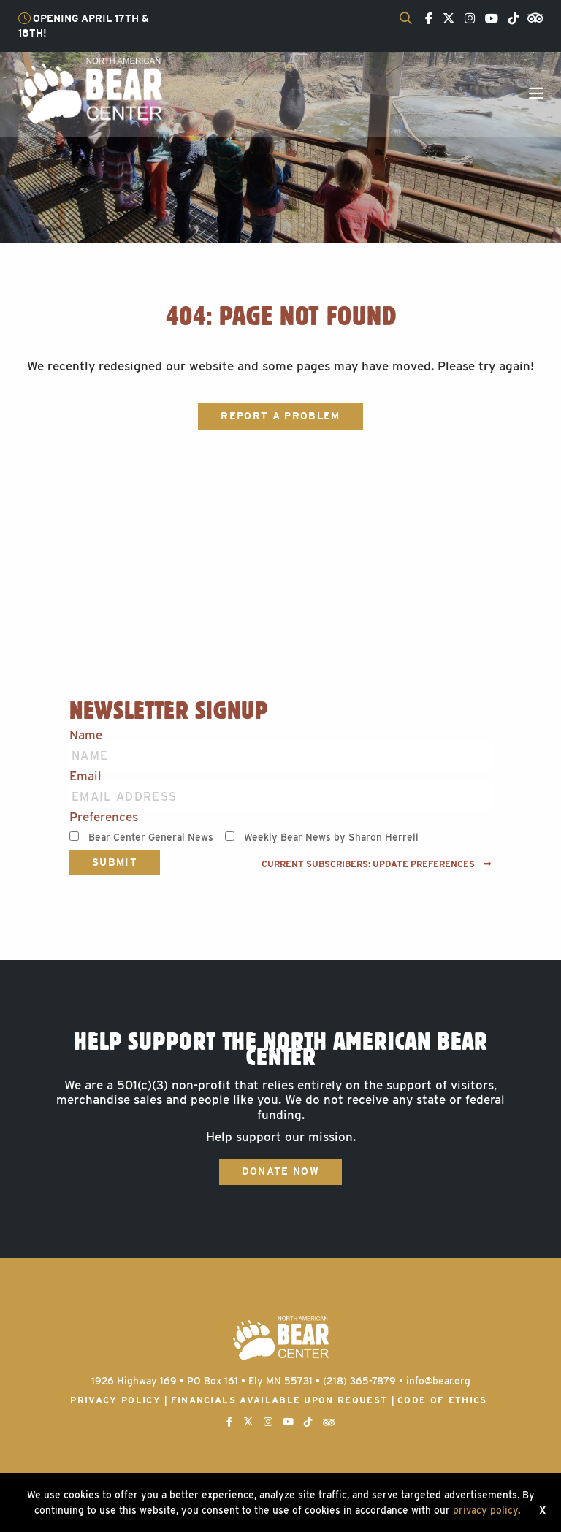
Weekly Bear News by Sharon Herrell (331, 837)
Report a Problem (280, 416)
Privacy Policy (115, 1400)
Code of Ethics (442, 1400)
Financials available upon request (279, 1400)
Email (85, 776)
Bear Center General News (150, 837)
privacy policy (485, 1510)
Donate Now (280, 1171)
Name (85, 735)
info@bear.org (438, 1381)
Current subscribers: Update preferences (377, 864)
